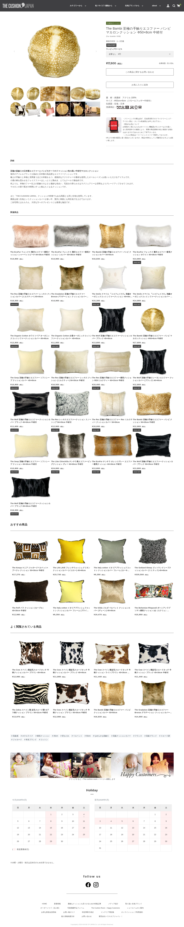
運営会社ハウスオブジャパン (111, 916)
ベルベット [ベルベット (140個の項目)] (77, 736)
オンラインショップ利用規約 (132, 912)
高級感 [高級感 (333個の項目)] (15, 736)
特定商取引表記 (88, 912)
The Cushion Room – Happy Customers (105, 908)
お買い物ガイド (69, 912)
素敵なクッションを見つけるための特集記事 (84, 904)
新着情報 (57, 904)
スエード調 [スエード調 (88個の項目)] (165, 736)
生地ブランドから (132, 6)
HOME (44, 904)
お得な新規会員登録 (48, 912)
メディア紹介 (113, 904)
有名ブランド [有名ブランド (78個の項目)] (31, 740)
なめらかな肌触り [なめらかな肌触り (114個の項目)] (102, 736)
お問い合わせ (87, 916)
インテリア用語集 (107, 912)
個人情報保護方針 (67, 916)
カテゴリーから (76, 6)
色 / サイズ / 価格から (103, 6)
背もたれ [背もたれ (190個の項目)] (65, 736)
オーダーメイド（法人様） (50, 908)
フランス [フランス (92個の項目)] (138, 736)
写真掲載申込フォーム (75, 908)
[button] (174, 6)
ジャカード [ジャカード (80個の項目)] (17, 740)
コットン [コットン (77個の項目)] (44, 740)
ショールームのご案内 (135, 908)
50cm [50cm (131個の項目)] (88, 736)
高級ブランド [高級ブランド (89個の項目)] (151, 736)
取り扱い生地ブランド (133, 904)
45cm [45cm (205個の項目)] (56, 736)
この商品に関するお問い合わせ (139, 72)
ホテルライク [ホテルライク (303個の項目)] (27, 736)
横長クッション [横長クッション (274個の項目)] (43, 736)
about (154, 6)
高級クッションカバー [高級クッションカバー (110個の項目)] (122, 736)
